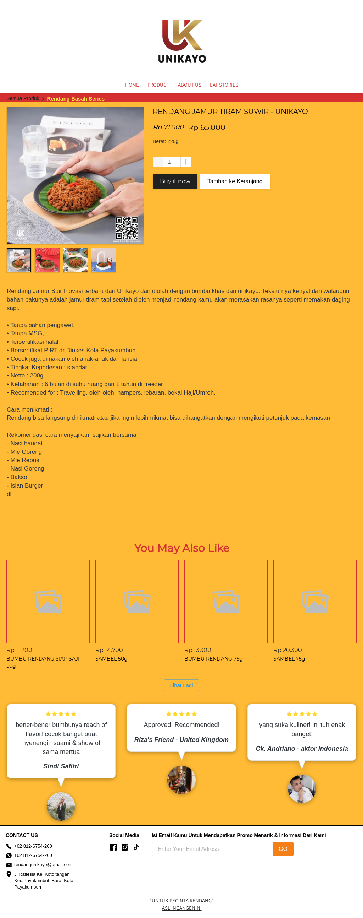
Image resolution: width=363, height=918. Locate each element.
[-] (113, 847)
